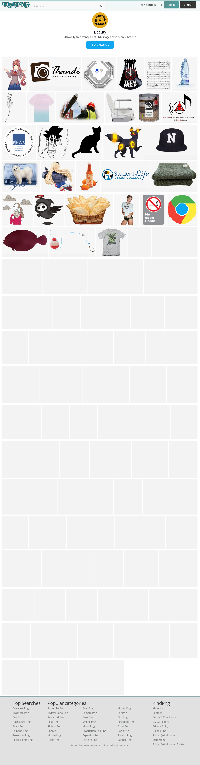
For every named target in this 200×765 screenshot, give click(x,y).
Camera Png (89, 713)
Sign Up (188, 4)
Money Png (124, 708)
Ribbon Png (54, 726)
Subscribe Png (56, 708)
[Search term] (69, 5)
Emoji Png (123, 726)
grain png (18, 726)
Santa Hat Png (56, 717)
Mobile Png (54, 735)
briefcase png (20, 708)
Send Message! (100, 44)
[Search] (101, 6)
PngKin (52, 731)
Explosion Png (90, 735)
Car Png (122, 713)
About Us (157, 708)
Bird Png (123, 717)
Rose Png (53, 721)
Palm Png (88, 708)
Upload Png (159, 731)
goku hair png (21, 735)
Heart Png (54, 740)
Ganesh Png (125, 735)
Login (171, 4)
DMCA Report (160, 721)
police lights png (22, 740)
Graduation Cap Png (94, 731)
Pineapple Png (126, 721)
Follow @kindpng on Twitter (168, 744)
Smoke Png (89, 721)
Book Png (123, 731)
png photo (18, 717)
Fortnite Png (89, 740)
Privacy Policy (160, 726)
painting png (20, 731)
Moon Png (88, 726)
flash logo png (21, 721)
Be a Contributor (151, 4)
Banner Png (125, 740)
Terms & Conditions (164, 717)
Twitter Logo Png (58, 713)
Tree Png (87, 717)
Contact (157, 713)
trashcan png (20, 713)
